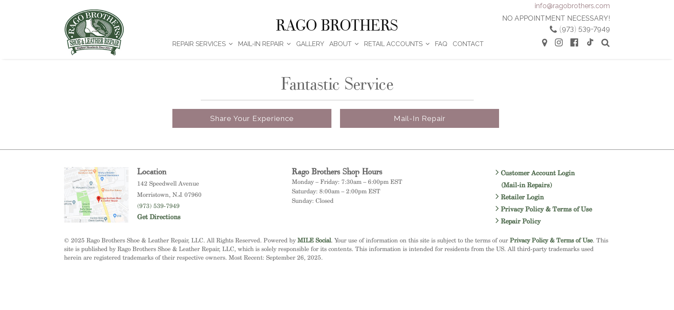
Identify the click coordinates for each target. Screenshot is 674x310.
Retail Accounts (393, 44)
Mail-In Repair (261, 44)
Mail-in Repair (420, 118)
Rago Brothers (337, 25)
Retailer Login (520, 197)
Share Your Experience (252, 118)
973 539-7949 (584, 28)
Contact (468, 44)
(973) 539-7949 (158, 205)
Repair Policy (518, 221)
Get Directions (159, 217)
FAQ (441, 44)
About (340, 44)
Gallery (310, 44)
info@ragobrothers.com (572, 6)
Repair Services (199, 44)
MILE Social (314, 240)
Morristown (153, 194)
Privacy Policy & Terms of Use (544, 209)
